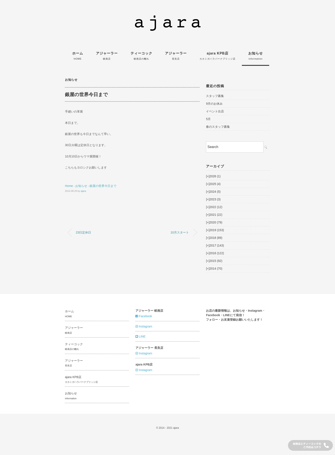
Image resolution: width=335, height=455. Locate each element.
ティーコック (141, 55)
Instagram (143, 326)
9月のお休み (214, 103)
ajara (83, 191)
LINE (140, 336)
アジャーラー (107, 55)
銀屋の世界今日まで (103, 186)
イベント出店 (215, 111)
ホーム (77, 55)
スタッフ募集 (215, 96)
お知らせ (255, 55)
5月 (208, 119)
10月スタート (179, 232)
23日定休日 (83, 232)
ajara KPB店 (217, 55)
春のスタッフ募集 (218, 126)
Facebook (143, 316)
